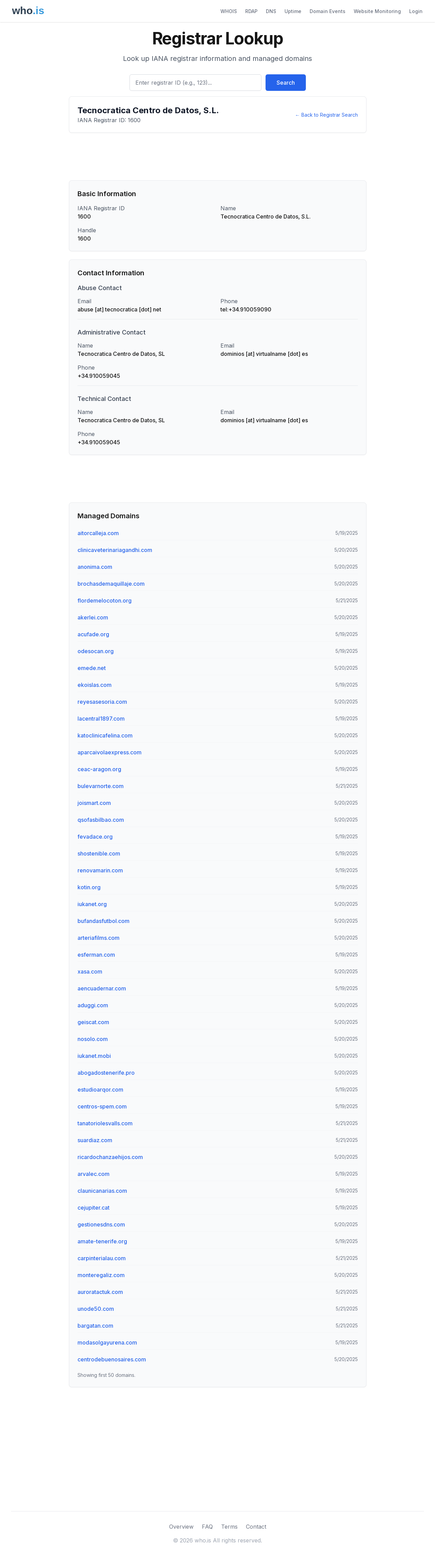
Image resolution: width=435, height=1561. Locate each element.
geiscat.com (93, 1022)
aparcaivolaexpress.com (109, 752)
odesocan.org (95, 651)
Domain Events (327, 11)
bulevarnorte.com (100, 786)
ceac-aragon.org (99, 769)
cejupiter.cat (93, 1207)
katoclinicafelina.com (105, 735)
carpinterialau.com (101, 1258)
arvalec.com (93, 1173)
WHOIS (228, 11)
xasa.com (89, 971)
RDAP (251, 11)
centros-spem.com (102, 1106)
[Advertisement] (217, 156)
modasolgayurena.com (107, 1342)
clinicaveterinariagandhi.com (114, 549)
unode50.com (95, 1308)
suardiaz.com (94, 1140)
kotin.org (89, 887)
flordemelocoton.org (104, 600)
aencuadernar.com (101, 988)
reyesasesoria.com (102, 701)
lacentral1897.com (101, 718)
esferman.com (96, 954)
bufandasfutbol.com (103, 920)
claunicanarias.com (102, 1190)
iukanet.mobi (94, 1055)
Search (286, 82)
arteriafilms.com (98, 937)
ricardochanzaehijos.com (110, 1157)
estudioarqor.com (100, 1089)
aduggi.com (92, 1005)
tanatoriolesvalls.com (105, 1123)
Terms (229, 1526)
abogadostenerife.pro (106, 1072)
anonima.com (94, 566)
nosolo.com (92, 1039)
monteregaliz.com (101, 1275)
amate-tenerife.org (102, 1241)
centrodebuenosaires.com (111, 1359)
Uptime (292, 11)
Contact (256, 1526)
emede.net (91, 668)
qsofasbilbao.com (100, 819)
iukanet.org (92, 904)
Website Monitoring (377, 11)
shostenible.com (98, 853)
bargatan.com (95, 1325)
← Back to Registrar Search (326, 115)
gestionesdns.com (101, 1224)
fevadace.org (95, 836)
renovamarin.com (100, 870)
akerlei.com (92, 617)
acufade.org (93, 634)
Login (416, 11)
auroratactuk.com (100, 1291)
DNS (271, 11)
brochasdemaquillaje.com (111, 583)
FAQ (207, 1526)
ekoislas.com (94, 684)
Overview (181, 1526)
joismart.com (94, 802)
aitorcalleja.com (98, 533)
